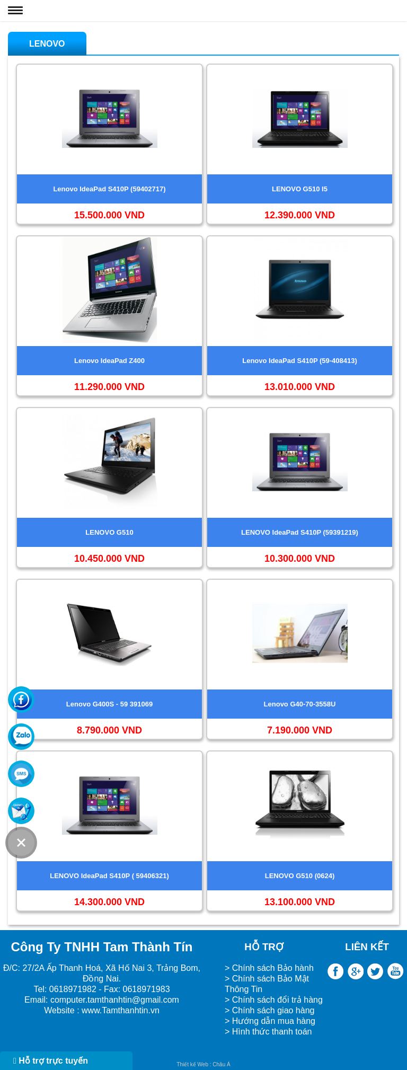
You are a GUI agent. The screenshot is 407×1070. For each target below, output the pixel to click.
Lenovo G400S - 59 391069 (109, 704)
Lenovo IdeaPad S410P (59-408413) (299, 361)
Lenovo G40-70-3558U (300, 704)
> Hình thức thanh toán (269, 1031)
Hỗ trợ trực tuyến (50, 1060)
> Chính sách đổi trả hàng (274, 999)
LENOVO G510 (109, 532)
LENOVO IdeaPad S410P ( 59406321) (109, 876)
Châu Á (221, 1064)
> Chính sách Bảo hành (269, 967)
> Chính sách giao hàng (269, 1010)
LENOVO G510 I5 (300, 189)
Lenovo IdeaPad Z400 (109, 361)
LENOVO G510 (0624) (300, 876)
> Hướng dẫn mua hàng (270, 1020)
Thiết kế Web (192, 1064)
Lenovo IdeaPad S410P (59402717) (109, 189)
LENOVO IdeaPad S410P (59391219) (299, 532)
